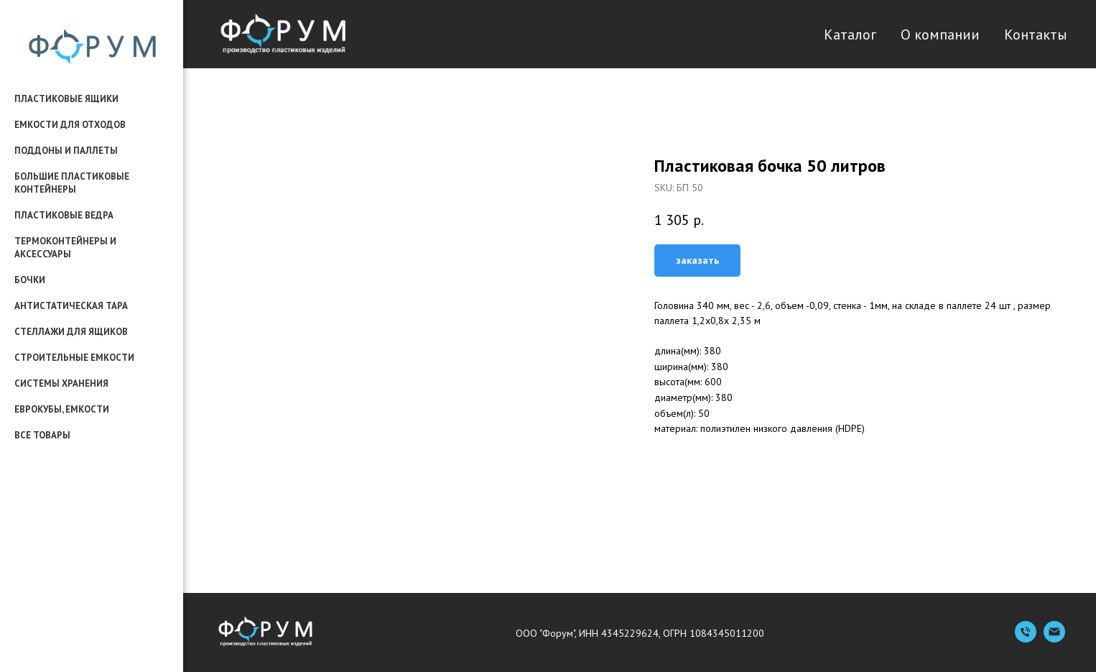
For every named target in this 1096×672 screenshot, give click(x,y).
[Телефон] (1025, 638)
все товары (42, 435)
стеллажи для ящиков (71, 332)
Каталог (850, 34)
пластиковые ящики (66, 99)
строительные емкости (74, 357)
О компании (940, 34)
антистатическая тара (71, 306)
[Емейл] (1054, 638)
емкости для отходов (70, 125)
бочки (29, 280)
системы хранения (61, 383)
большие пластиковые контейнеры (71, 182)
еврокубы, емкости (61, 409)
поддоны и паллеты (66, 150)
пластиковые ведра (63, 215)
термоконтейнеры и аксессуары (65, 247)
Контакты (1035, 34)
